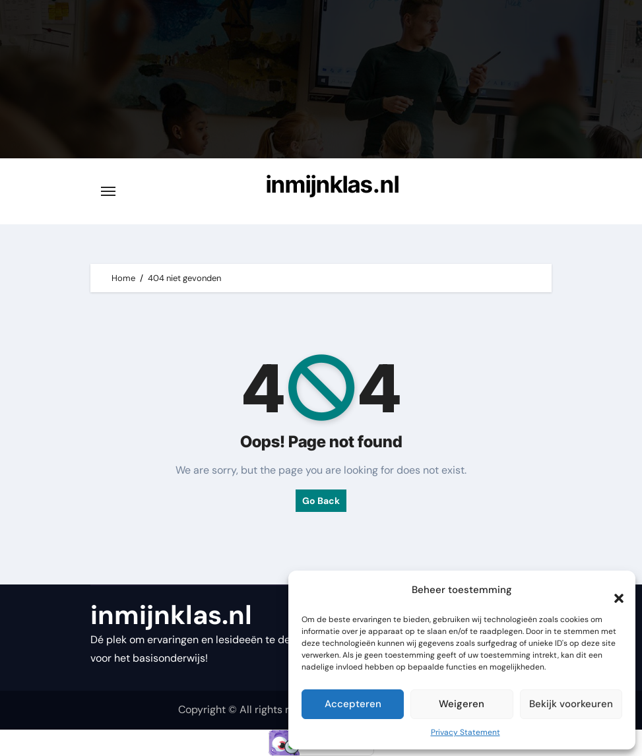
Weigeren (461, 703)
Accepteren (353, 703)
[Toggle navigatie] (108, 191)
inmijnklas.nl (332, 184)
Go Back (321, 501)
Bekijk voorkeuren (571, 703)
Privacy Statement (465, 732)
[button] (612, 590)
